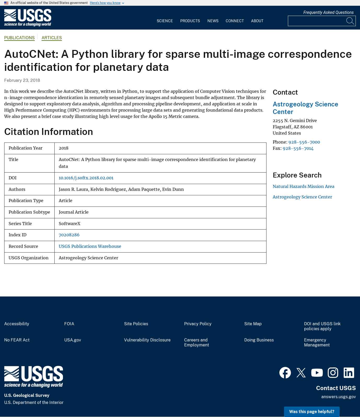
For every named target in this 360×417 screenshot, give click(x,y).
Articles (52, 37)
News (212, 21)
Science (165, 21)
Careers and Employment (196, 342)
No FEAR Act (17, 340)
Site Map (253, 324)
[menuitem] (165, 18)
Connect (235, 21)
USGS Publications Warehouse (90, 246)
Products (190, 21)
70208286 (69, 234)
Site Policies (136, 324)
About (257, 21)
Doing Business (259, 340)
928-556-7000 (304, 142)
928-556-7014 (298, 148)
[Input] (322, 21)
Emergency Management (317, 342)
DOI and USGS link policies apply (322, 326)
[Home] (27, 25)
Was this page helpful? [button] (311, 411)
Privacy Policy (198, 324)
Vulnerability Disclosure (147, 340)
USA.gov (72, 340)
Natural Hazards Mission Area (303, 186)
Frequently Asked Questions (328, 12)
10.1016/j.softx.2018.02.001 (86, 177)
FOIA (69, 324)
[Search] (350, 21)
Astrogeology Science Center (302, 196)
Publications (19, 37)
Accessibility (16, 324)
